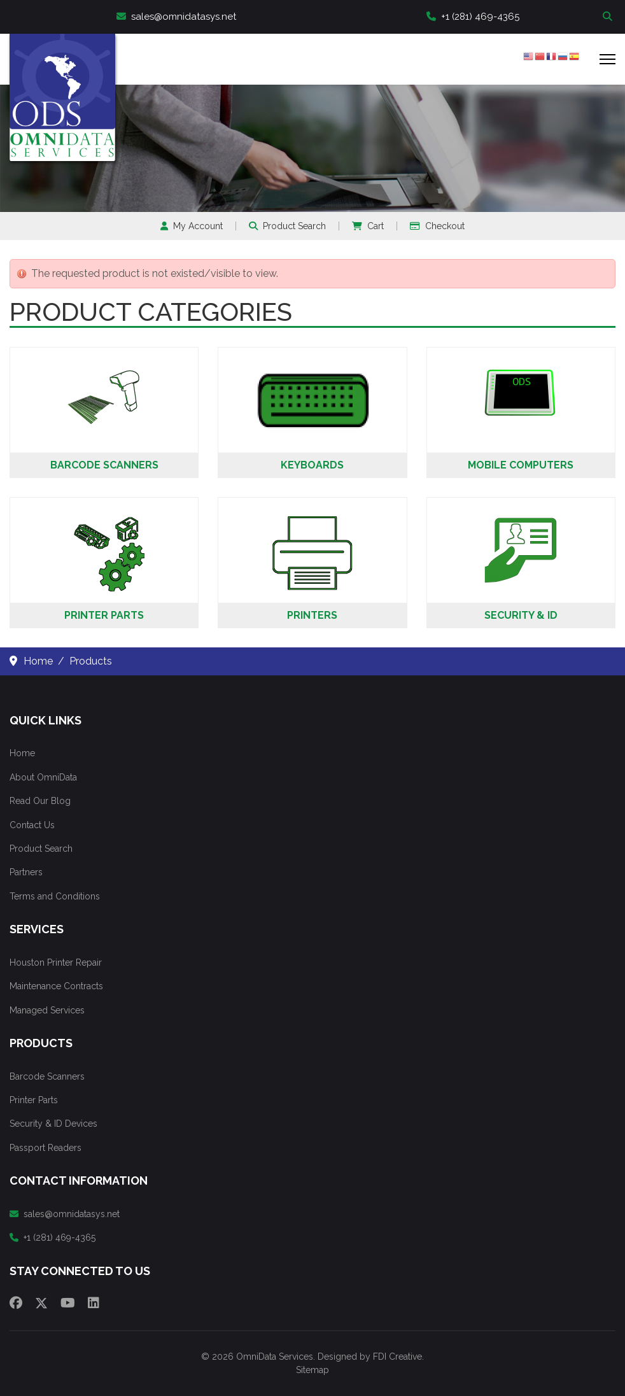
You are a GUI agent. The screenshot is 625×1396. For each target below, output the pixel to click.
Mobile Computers (520, 465)
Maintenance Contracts (56, 986)
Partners (26, 872)
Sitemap (312, 1370)
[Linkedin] (93, 1303)
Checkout (437, 226)
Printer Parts (104, 615)
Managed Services (47, 1010)
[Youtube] (67, 1303)
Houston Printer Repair (56, 962)
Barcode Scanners (104, 465)
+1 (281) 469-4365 (472, 16)
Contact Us (32, 825)
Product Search (287, 226)
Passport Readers (45, 1148)
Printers (312, 615)
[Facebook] (16, 1303)
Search (609, 16)
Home (22, 753)
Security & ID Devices (53, 1123)
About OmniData (43, 777)
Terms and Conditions (55, 896)
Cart (368, 226)
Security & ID (521, 615)
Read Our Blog (40, 801)
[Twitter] (41, 1303)
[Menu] (607, 59)
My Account (191, 226)
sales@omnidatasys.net (176, 16)
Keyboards (312, 465)
